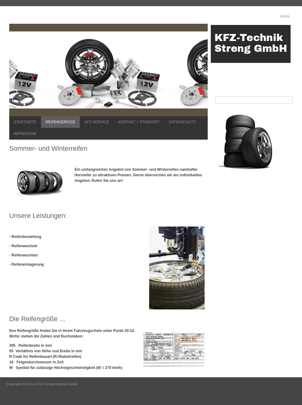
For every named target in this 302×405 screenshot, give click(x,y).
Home (285, 16)
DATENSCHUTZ (182, 122)
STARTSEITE (25, 122)
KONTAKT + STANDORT (139, 122)
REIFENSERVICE (60, 122)
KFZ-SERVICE (96, 122)
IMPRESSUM (25, 134)
